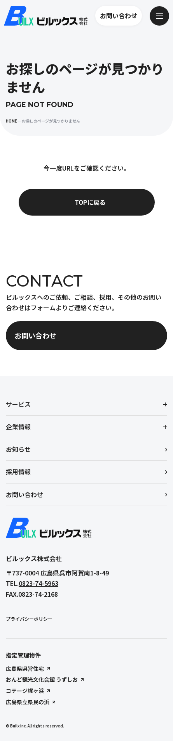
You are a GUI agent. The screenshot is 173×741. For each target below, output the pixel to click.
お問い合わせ (118, 15)
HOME (11, 121)
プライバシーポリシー (29, 618)
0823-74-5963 (38, 583)
